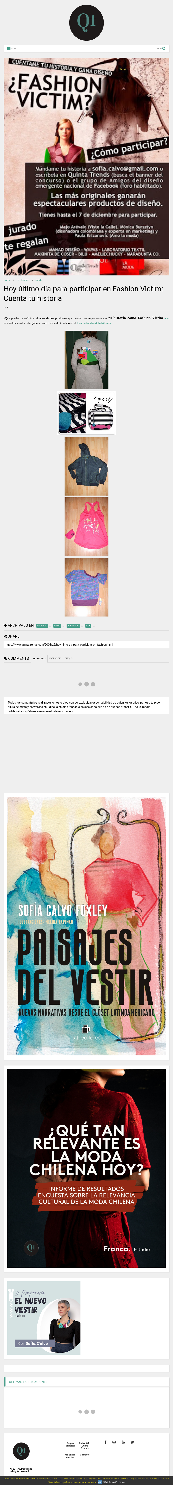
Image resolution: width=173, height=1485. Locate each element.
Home (7, 280)
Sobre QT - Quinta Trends (85, 1446)
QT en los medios (70, 1456)
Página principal (70, 1444)
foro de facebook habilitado (94, 323)
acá (166, 318)
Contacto (85, 1454)
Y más (122, 1482)
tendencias (23, 280)
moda (38, 280)
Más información (110, 1482)
